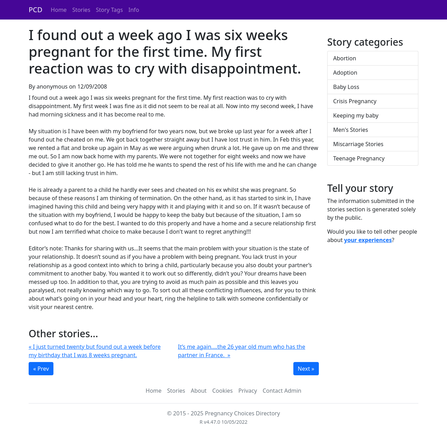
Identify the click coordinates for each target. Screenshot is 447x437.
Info (134, 10)
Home (59, 10)
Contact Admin (282, 390)
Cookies (222, 390)
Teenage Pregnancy (358, 158)
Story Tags (109, 10)
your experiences (368, 240)
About (198, 390)
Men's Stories (350, 130)
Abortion (344, 58)
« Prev (41, 368)
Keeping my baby (356, 115)
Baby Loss (346, 87)
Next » (306, 368)
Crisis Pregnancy (354, 101)
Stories (81, 10)
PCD (35, 9)
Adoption (345, 72)
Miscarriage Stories (358, 144)
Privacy (248, 390)
